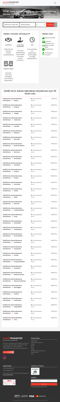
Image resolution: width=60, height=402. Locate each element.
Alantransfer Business (37, 342)
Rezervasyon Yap (8, 352)
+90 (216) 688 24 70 (8, 370)
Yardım (33, 344)
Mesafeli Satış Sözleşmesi (38, 351)
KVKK (32, 354)
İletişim (33, 346)
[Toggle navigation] (55, 2)
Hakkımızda (34, 341)
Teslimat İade (35, 352)
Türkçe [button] (54, 7)
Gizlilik (32, 349)
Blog (32, 347)
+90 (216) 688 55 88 (8, 368)
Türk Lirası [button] (46, 7)
